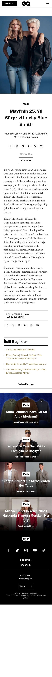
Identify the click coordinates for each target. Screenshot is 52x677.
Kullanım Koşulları (26, 579)
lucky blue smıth (16, 317)
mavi (27, 314)
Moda (26, 104)
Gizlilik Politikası (26, 576)
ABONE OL (9, 3)
